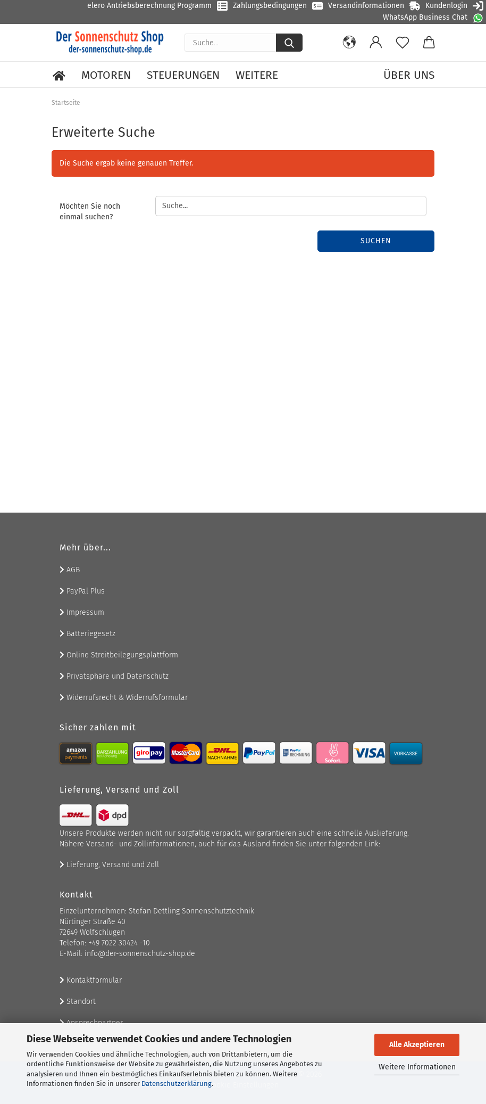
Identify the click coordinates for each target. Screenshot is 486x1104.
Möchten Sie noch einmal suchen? (90, 211)
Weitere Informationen (417, 1067)
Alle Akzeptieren (417, 1044)
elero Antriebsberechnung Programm (149, 5)
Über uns (408, 75)
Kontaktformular (91, 980)
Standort (78, 1001)
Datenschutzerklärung (176, 1083)
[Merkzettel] (402, 42)
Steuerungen (183, 75)
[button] (349, 42)
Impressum (82, 612)
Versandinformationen (366, 5)
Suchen (376, 240)
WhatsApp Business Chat (425, 17)
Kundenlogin (446, 5)
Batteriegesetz (87, 633)
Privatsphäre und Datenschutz (114, 676)
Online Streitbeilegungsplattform (119, 655)
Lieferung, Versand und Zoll (109, 864)
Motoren (106, 75)
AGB (70, 569)
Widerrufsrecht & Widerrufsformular (124, 697)
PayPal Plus (82, 591)
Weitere (257, 75)
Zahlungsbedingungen (270, 5)
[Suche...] (289, 43)
